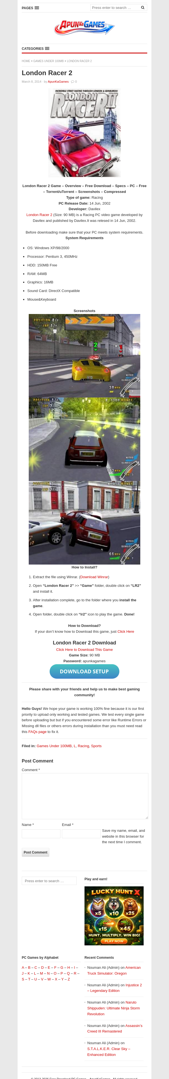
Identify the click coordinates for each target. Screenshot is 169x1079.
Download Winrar (94, 577)
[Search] (142, 7)
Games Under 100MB (48, 61)
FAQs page (37, 732)
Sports (96, 746)
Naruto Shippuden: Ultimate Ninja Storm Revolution (113, 1008)
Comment (31, 770)
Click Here (125, 631)
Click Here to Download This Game (84, 650)
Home (26, 61)
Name (28, 825)
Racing (83, 746)
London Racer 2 (39, 215)
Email (67, 825)
